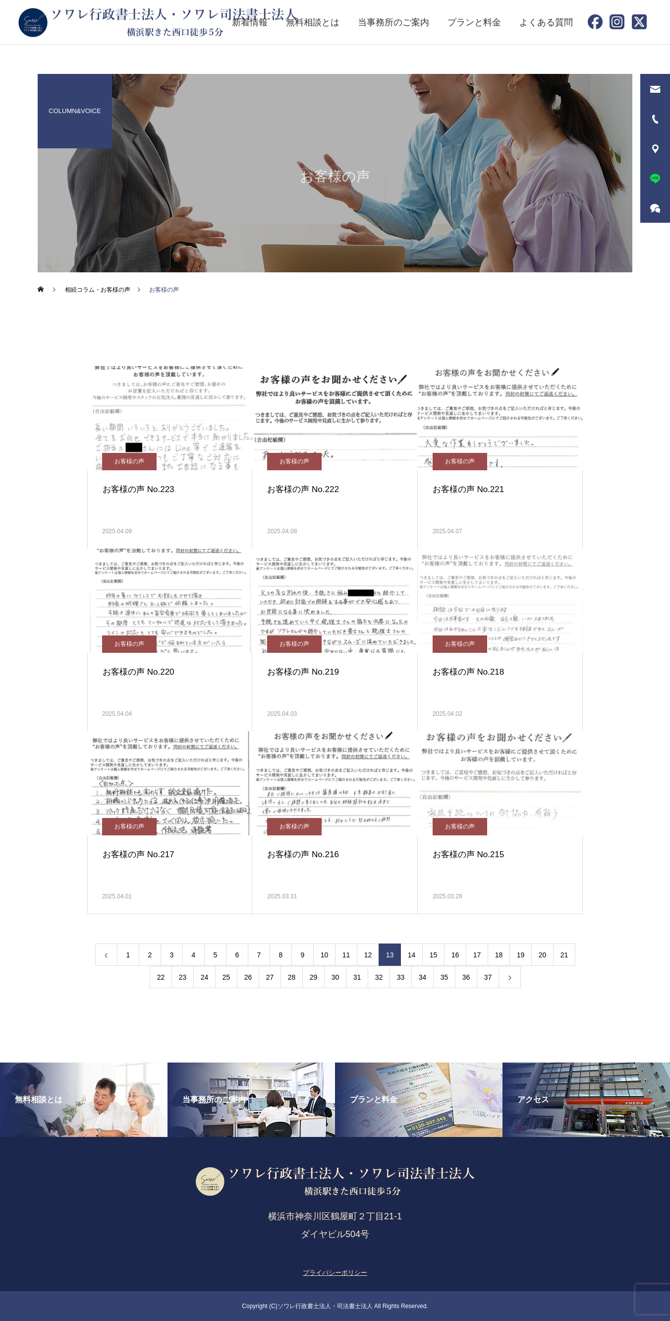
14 (412, 955)
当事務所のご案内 (393, 22)
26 (248, 977)
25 (226, 977)
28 (292, 977)
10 (325, 955)
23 (183, 977)
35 (444, 977)
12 (368, 955)
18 (499, 955)
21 (564, 955)
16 (455, 955)
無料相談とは (312, 22)
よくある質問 (546, 22)
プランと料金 (474, 22)
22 (161, 977)
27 (270, 977)
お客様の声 (129, 461)
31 (357, 977)
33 (401, 977)
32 (379, 977)
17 (477, 955)
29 (314, 977)
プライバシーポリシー (335, 1272)
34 (423, 977)
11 (346, 955)
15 (434, 955)
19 (521, 955)
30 (335, 977)
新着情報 (250, 22)
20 (543, 955)
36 (466, 977)
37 (488, 977)
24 (205, 977)
